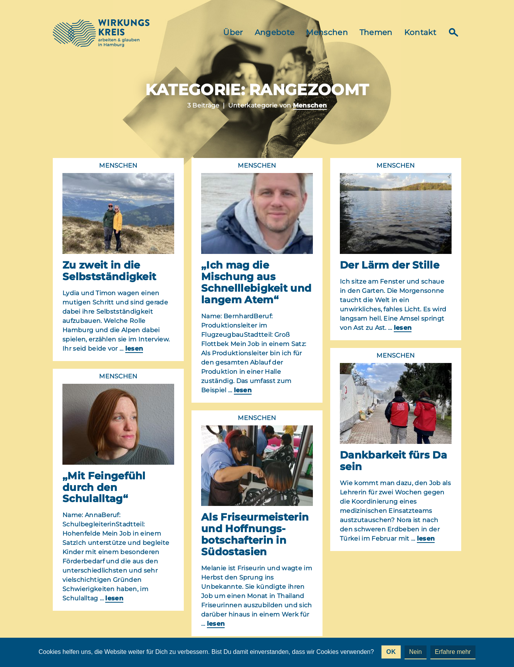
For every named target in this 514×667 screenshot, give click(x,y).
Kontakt (420, 32)
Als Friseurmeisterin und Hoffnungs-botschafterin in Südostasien (255, 534)
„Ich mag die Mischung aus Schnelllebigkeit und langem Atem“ (256, 282)
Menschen (327, 32)
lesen (134, 348)
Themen (376, 32)
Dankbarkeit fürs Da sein (393, 461)
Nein (415, 652)
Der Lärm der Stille (389, 265)
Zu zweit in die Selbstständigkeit (109, 271)
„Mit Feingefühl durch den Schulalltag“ (104, 487)
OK (391, 652)
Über (233, 32)
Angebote (275, 32)
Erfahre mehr (453, 652)
